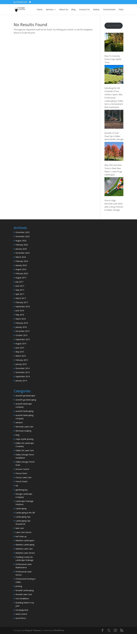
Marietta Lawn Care (24, 548)
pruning (19, 586)
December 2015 (22, 331)
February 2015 (22, 360)
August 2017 (21, 277)
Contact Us (84, 10)
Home (39, 10)
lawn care (20, 528)
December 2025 (22, 232)
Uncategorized (22, 610)
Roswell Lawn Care (24, 594)
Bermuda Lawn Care (24, 426)
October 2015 (21, 335)
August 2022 (21, 269)
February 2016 (22, 323)
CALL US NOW (113, 25)
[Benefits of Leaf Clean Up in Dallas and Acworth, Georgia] (113, 120)
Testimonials (109, 10)
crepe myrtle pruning (24, 439)
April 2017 (20, 294)
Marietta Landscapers (25, 540)
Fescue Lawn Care (23, 477)
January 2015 (21, 364)
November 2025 (23, 236)
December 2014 (22, 368)
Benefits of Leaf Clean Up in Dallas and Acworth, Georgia (113, 136)
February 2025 (22, 244)
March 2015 (21, 356)
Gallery (96, 10)
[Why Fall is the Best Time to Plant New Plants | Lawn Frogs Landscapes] (113, 152)
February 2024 (22, 261)
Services (49, 10)
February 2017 (22, 302)
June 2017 (20, 286)
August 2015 (21, 343)
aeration (19, 422)
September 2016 (23, 306)
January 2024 (21, 265)
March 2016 (21, 319)
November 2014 (23, 372)
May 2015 (20, 351)
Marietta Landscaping (25, 544)
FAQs (121, 10)
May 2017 (20, 290)
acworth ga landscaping (26, 399)
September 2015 (23, 339)
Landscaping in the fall (25, 512)
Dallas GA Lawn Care (25, 450)
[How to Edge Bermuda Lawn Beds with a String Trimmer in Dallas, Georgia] (113, 187)
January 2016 (21, 327)
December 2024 (22, 253)
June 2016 (20, 310)
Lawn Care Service (23, 532)
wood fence (21, 618)
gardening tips (22, 489)
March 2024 (21, 257)
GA (17, 485)
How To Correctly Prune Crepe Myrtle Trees (112, 59)
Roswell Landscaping (25, 590)
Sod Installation (22, 598)
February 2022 (22, 273)
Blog (73, 10)
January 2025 (21, 249)
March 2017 (21, 298)
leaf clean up (21, 536)
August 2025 (21, 240)
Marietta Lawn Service (25, 553)
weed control (21, 614)
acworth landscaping (24, 411)
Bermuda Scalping (23, 430)
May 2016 (20, 314)
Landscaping (21, 508)
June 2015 (20, 347)
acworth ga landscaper (25, 395)
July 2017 (19, 281)
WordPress (59, 630)
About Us (63, 10)
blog (17, 435)
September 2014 (23, 376)
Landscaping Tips (23, 516)
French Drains (22, 481)
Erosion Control (22, 469)
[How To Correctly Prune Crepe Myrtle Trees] (113, 43)
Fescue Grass (21, 473)
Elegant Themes (33, 630)
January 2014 (21, 380)
